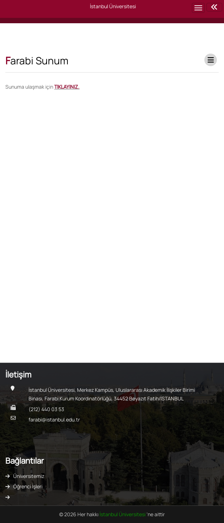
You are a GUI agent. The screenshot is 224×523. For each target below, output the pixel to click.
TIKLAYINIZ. (67, 86)
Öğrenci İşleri (27, 486)
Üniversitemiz (28, 476)
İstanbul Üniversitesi (123, 514)
